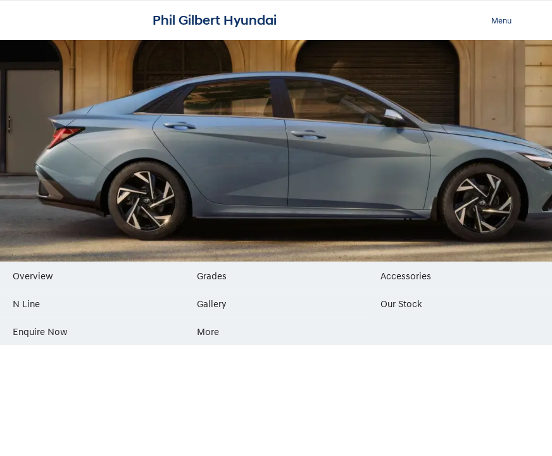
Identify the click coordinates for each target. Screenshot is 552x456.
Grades (212, 275)
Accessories (405, 275)
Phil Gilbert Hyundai (215, 20)
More (208, 331)
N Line (26, 303)
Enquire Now (40, 331)
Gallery (212, 303)
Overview (33, 275)
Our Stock (401, 303)
